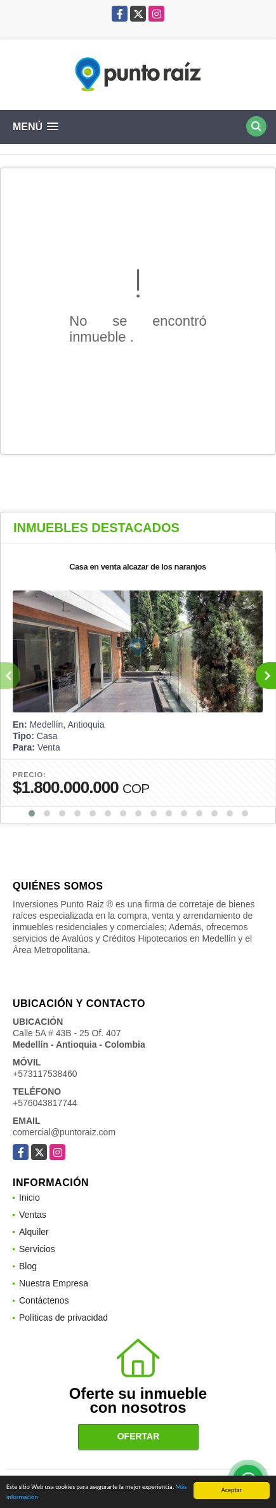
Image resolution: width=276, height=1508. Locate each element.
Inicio (29, 1197)
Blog (28, 1266)
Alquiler (34, 1232)
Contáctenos (44, 1300)
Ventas (32, 1215)
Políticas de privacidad (63, 1317)
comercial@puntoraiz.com (64, 1132)
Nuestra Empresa (53, 1283)
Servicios (37, 1249)
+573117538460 (45, 1074)
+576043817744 (45, 1103)
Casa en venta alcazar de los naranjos (137, 566)
